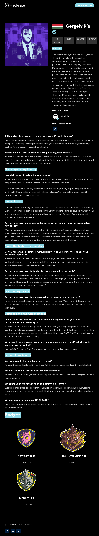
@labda (65, 116)
